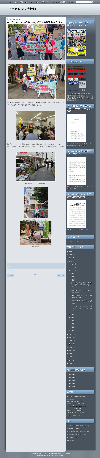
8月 (72, 277)
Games (48, 455)
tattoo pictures (59, 455)
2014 (71, 360)
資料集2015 (72, 383)
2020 (71, 341)
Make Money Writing (64, 453)
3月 (72, 324)
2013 (71, 363)
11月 (72, 267)
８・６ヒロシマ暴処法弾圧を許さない (79, 426)
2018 (71, 347)
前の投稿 (61, 275)
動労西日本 (70, 440)
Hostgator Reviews (41, 455)
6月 (72, 314)
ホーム (9, 2)
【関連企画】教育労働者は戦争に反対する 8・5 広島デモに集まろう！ (81, 285)
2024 (71, 258)
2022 (71, 334)
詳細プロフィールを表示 (73, 415)
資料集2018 (72, 374)
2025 (71, 254)
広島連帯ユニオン (72, 437)
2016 (71, 353)
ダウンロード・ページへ (74, 241)
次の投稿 (10, 275)
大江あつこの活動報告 (74, 428)
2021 (71, 337)
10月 (72, 270)
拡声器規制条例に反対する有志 (76, 434)
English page (34, 2)
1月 (72, 330)
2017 (71, 350)
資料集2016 (72, 380)
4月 (72, 320)
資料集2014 (72, 386)
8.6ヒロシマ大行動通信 (59, 2)
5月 (72, 317)
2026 (71, 251)
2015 (71, 357)
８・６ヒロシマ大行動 (21, 9)
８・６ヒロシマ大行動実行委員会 (78, 396)
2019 (71, 344)
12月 (72, 264)
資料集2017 (72, 377)
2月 (72, 327)
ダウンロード (72, 2)
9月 (72, 273)
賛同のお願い (45, 2)
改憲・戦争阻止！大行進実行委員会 (78, 431)
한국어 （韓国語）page (21, 2)
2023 (71, 261)
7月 (72, 280)
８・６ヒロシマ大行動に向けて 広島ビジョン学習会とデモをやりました (81, 308)
